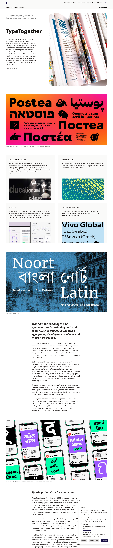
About (93, 3)
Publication (100, 3)
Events (83, 3)
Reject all (83, 540)
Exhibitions (76, 3)
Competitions (68, 3)
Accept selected (94, 540)
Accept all (104, 540)
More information (87, 530)
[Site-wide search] (106, 3)
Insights (88, 3)
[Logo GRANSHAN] (7, 3)
